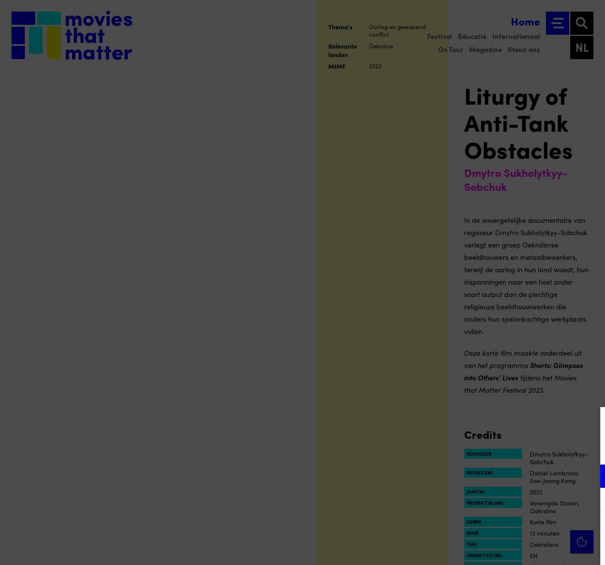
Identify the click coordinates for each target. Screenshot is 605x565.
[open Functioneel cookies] (592, 477)
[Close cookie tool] (593, 421)
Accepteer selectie (539, 550)
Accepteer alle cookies (539, 528)
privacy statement (508, 451)
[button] (532, 476)
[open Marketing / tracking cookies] (592, 500)
